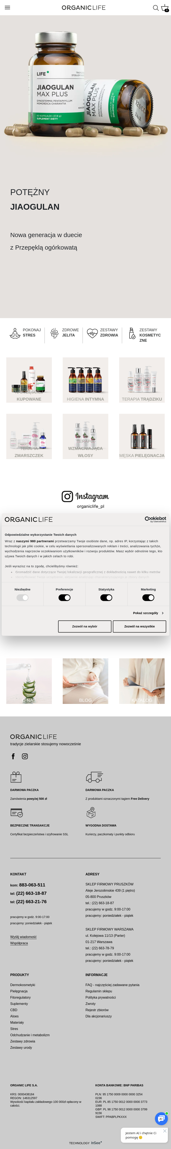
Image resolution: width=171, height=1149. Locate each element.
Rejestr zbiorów (97, 1010)
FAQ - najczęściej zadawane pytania (112, 985)
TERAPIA (142, 399)
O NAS (29, 700)
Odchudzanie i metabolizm (30, 1035)
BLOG (85, 700)
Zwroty (91, 1004)
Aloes (14, 1016)
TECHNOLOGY (85, 1143)
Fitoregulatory (20, 997)
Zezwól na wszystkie (139, 626)
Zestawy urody (21, 1047)
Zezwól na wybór (84, 626)
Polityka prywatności (101, 997)
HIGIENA (85, 399)
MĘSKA (142, 455)
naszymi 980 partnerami (35, 541)
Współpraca (19, 943)
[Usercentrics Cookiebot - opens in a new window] (148, 519)
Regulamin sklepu (99, 991)
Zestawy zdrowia (22, 1041)
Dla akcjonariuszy (99, 1016)
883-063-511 (32, 884)
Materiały (17, 1022)
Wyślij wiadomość (23, 937)
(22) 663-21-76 (31, 901)
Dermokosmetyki (22, 985)
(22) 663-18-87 (31, 893)
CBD (13, 1010)
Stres (14, 1029)
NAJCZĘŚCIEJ (29, 395)
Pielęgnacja (19, 991)
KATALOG (142, 700)
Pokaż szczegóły (145, 613)
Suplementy (19, 1004)
